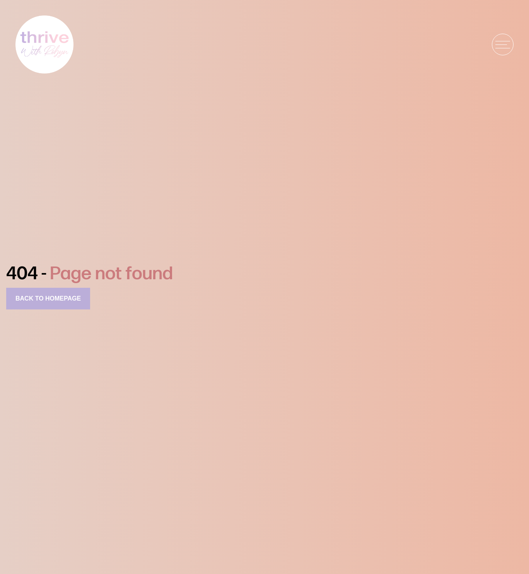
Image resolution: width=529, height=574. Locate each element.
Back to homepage (48, 298)
